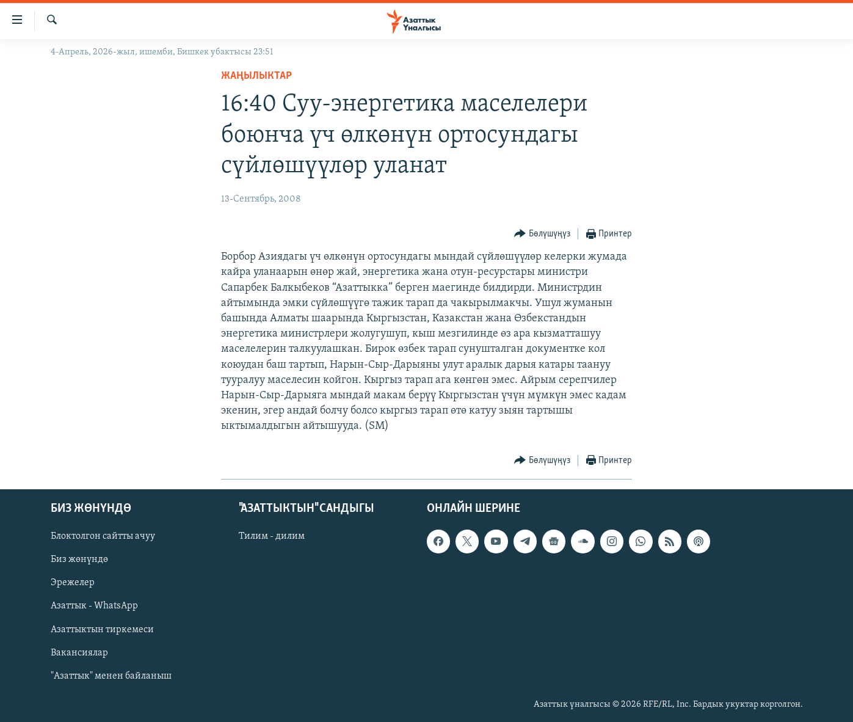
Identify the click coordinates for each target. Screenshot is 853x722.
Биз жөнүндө (79, 559)
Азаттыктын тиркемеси (102, 629)
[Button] (542, 234)
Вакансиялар (79, 652)
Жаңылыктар (256, 76)
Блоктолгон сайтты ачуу (103, 536)
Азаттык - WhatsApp (94, 606)
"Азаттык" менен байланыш (111, 675)
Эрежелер (73, 583)
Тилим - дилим (272, 536)
